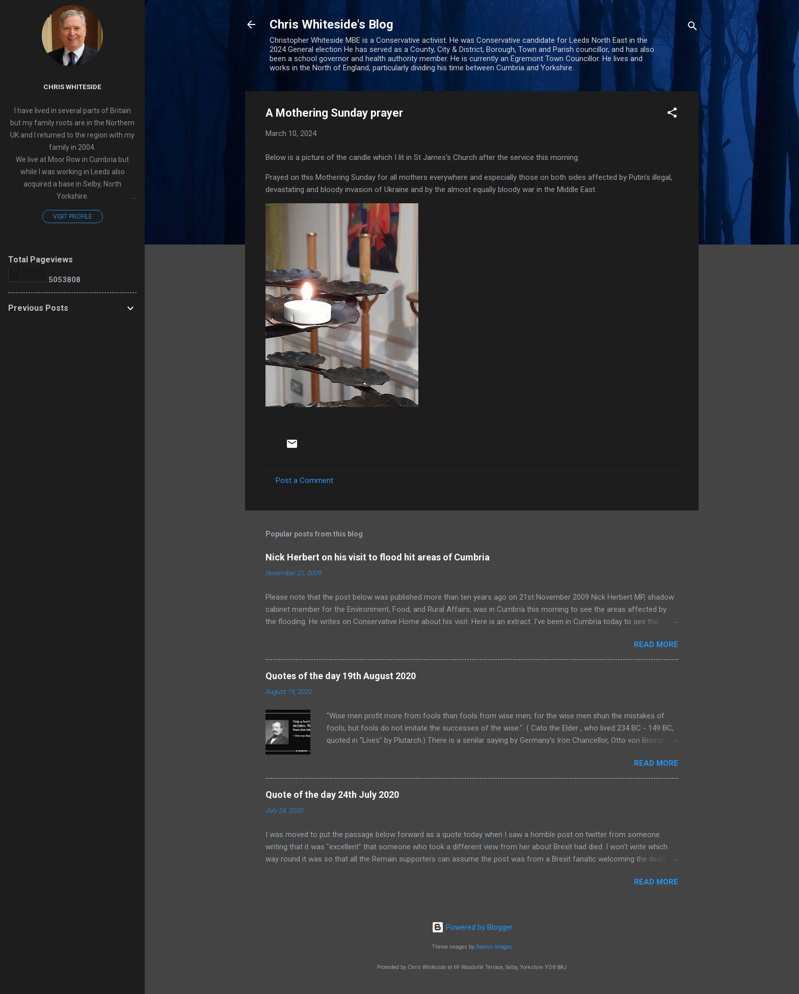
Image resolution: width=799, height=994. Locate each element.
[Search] (692, 27)
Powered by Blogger (472, 927)
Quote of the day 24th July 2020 (332, 794)
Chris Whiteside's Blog (331, 24)
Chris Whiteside (72, 87)
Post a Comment (304, 480)
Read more (656, 644)
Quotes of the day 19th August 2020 (340, 675)
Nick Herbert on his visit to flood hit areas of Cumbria (377, 557)
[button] (672, 114)
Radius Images (494, 947)
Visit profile (72, 216)
